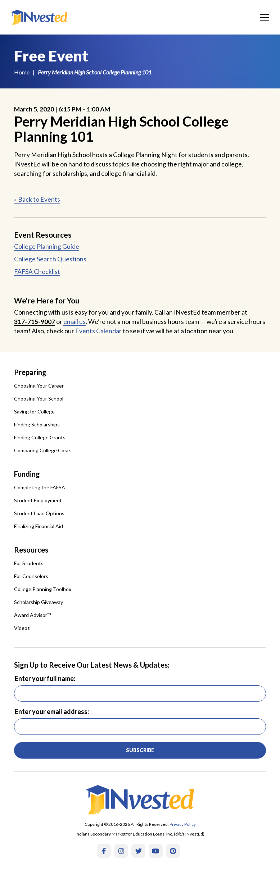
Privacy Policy (183, 824)
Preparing (30, 372)
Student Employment (38, 500)
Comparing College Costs (43, 450)
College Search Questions (50, 259)
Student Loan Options (39, 513)
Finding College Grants (40, 437)
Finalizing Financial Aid (38, 526)
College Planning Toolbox (42, 589)
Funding (27, 474)
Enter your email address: (52, 711)
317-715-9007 (34, 321)
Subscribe (140, 750)
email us (74, 321)
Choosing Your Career (39, 386)
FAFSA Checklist (37, 271)
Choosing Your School (38, 398)
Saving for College (34, 411)
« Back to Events (37, 199)
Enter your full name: (45, 678)
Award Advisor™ (32, 615)
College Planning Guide (46, 246)
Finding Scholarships (37, 424)
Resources (31, 549)
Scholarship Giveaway (38, 602)
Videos (22, 628)
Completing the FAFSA (39, 487)
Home (22, 72)
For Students (29, 563)
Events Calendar (98, 331)
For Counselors (31, 576)
